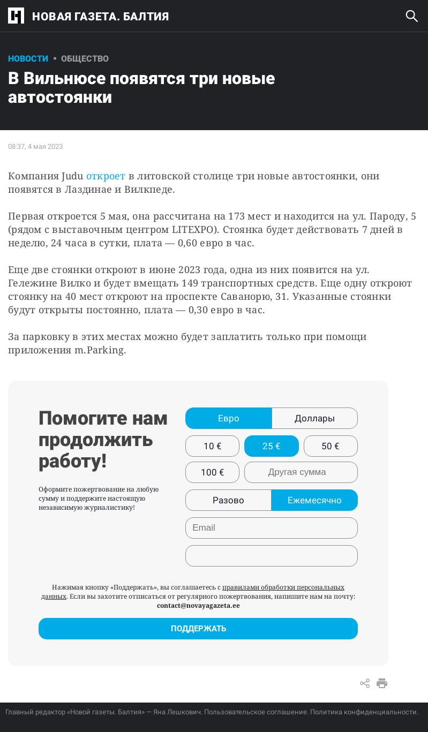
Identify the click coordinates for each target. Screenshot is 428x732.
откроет (106, 175)
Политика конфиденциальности (363, 712)
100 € (212, 472)
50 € (330, 446)
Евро (228, 418)
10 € (213, 446)
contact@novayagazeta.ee (198, 605)
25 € (271, 446)
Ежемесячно (315, 500)
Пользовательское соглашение (255, 712)
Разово (228, 500)
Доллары (315, 418)
